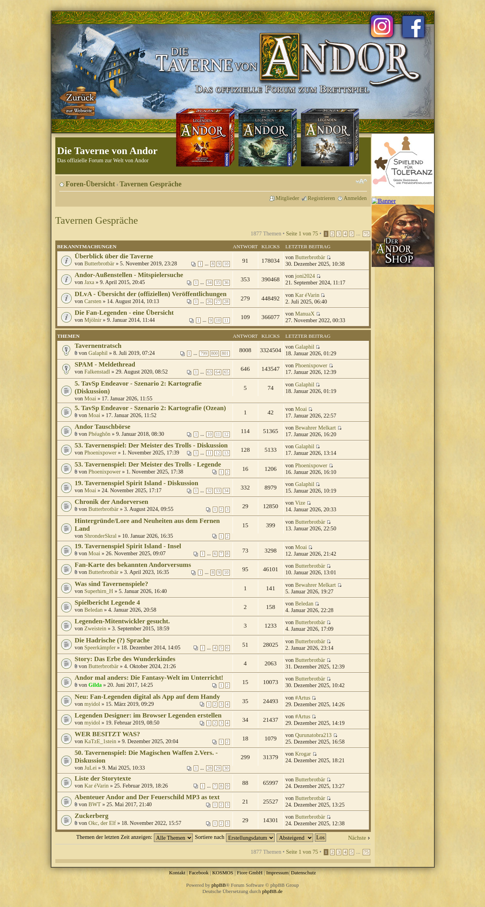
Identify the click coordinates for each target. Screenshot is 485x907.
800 (214, 353)
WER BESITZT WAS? (107, 734)
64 (217, 372)
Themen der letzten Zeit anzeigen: (134, 837)
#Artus (302, 698)
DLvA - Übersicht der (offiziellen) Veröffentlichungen (151, 294)
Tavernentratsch (98, 345)
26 (209, 301)
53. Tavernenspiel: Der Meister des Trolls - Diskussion (151, 445)
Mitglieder (287, 198)
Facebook (199, 872)
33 (217, 490)
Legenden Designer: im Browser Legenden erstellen (148, 715)
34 (209, 282)
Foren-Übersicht (90, 184)
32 (209, 490)
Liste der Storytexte (103, 778)
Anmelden (355, 198)
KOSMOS (222, 872)
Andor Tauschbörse (103, 426)
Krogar (303, 754)
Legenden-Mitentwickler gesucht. (122, 621)
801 (225, 353)
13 (226, 453)
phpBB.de (272, 891)
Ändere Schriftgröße (361, 181)
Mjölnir (93, 320)
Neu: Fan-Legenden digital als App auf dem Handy (147, 696)
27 (217, 301)
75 (366, 234)
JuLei (91, 768)
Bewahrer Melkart (315, 428)
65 (226, 372)
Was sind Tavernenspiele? (111, 584)
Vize (300, 503)
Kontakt (177, 872)
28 (226, 301)
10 (226, 264)
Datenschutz (303, 872)
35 (217, 282)
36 (226, 282)
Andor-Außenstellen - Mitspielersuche (129, 275)
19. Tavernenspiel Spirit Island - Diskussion (137, 483)
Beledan (94, 610)
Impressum (277, 872)
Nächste (357, 838)
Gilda (95, 685)
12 (226, 434)
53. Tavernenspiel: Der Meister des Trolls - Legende (148, 464)
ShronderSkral (101, 536)
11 (226, 320)
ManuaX (305, 314)
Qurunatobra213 (313, 735)
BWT (94, 804)
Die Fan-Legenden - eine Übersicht (124, 312)
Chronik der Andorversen (111, 501)
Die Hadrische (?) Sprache (112, 640)
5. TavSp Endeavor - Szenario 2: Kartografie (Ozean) (150, 408)
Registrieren (321, 198)
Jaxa (89, 282)
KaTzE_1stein (100, 741)
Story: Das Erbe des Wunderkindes (125, 659)
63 (209, 372)
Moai (90, 398)
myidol (93, 704)
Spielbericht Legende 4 (107, 602)
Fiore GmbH (250, 872)
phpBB (219, 885)
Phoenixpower (311, 365)
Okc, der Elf (102, 823)
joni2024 (305, 276)
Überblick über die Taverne (114, 256)
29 (217, 768)
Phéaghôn (99, 434)
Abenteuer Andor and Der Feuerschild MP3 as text (147, 797)
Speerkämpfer (100, 647)
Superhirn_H (99, 591)
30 (226, 768)
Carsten (93, 301)
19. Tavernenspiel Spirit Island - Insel (128, 546)
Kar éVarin (307, 295)
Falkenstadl (97, 371)
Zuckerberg (92, 815)
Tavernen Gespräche (151, 184)
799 (203, 353)
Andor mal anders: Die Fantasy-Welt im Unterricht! (149, 677)
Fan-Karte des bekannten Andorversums (133, 564)
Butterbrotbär (100, 263)
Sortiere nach (234, 837)
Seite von (302, 233)
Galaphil (98, 353)
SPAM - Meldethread (105, 364)
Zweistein (95, 628)
